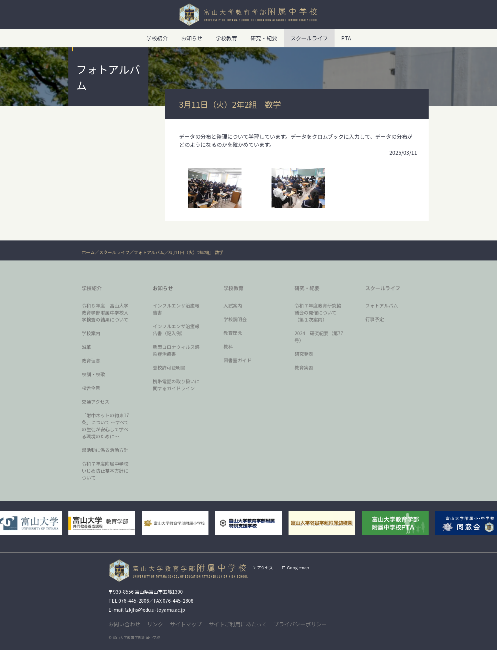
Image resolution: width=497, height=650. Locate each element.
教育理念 (91, 360)
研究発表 (304, 354)
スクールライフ (114, 252)
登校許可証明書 (169, 367)
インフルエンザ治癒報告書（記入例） (176, 330)
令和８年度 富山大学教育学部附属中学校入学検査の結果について (105, 312)
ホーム (88, 252)
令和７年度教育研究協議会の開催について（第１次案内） (318, 312)
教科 (228, 346)
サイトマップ (186, 624)
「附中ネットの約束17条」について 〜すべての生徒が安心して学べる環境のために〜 (105, 426)
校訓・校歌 (93, 374)
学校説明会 (235, 319)
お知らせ (191, 38)
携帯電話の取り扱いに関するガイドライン (176, 385)
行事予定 (374, 319)
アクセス (265, 567)
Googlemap (298, 567)
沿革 (86, 347)
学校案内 (91, 333)
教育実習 (304, 367)
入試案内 (232, 305)
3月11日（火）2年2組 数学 (195, 252)
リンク (155, 624)
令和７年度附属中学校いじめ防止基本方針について (105, 470)
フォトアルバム (149, 252)
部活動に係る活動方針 (105, 450)
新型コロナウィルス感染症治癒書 (176, 350)
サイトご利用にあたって (237, 624)
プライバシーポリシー (300, 624)
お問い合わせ (124, 624)
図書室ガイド (237, 360)
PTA (346, 38)
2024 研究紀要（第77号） (319, 337)
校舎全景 (91, 388)
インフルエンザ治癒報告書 (176, 309)
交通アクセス (95, 401)
